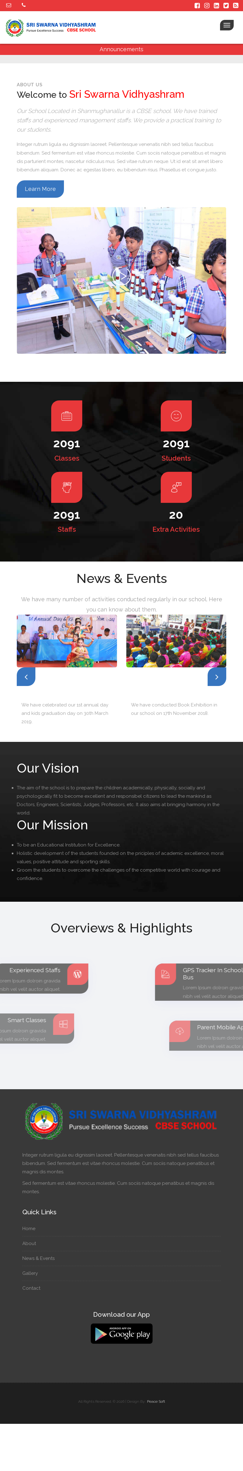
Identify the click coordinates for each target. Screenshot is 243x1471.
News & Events (41, 1258)
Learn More (40, 189)
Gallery (33, 1273)
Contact (34, 1288)
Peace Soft (156, 1401)
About (32, 1243)
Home (31, 1228)
